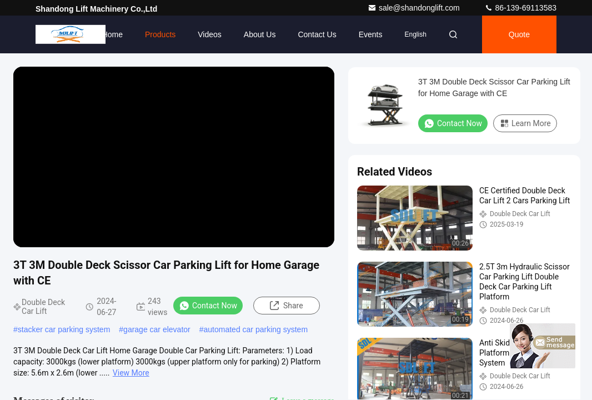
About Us (260, 34)
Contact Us (317, 34)
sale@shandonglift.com (415, 7)
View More (131, 372)
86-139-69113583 (520, 7)
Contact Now (208, 306)
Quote (519, 34)
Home (112, 34)
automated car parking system (256, 329)
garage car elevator (156, 329)
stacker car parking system (64, 329)
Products (160, 34)
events (371, 34)
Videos (210, 34)
